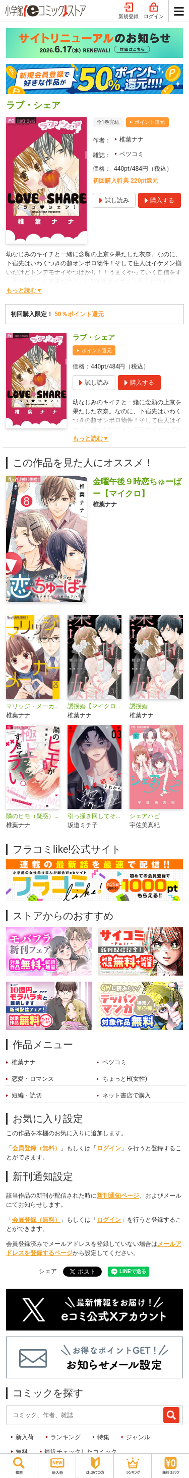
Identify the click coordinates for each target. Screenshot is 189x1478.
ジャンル (138, 1437)
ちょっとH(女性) (124, 1078)
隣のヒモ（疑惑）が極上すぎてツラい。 (32, 816)
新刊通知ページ (118, 1195)
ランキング (65, 1437)
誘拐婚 (139, 706)
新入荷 (25, 1437)
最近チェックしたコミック (80, 1451)
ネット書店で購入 (126, 1095)
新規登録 (128, 11)
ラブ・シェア (94, 337)
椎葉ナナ (131, 139)
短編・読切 (27, 1095)
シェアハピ (145, 816)
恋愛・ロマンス (33, 1078)
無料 (22, 1451)
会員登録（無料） (36, 1148)
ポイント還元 (150, 122)
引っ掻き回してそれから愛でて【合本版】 (94, 816)
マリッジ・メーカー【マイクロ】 (32, 706)
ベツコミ (131, 154)
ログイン (154, 11)
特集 (103, 1437)
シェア (48, 1271)
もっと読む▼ (24, 290)
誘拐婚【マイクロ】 (94, 706)
